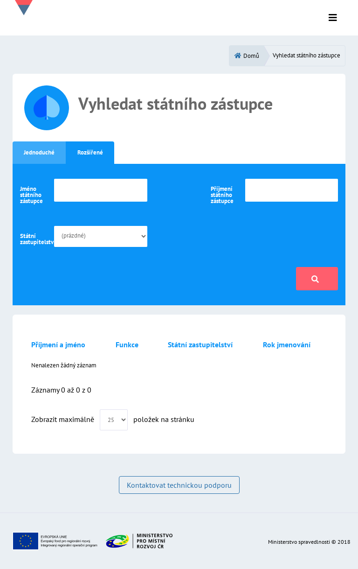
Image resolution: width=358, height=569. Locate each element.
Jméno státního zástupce (31, 195)
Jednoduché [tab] (39, 152)
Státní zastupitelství (34, 239)
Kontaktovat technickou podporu (179, 485)
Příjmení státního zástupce (222, 195)
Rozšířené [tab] (90, 152)
